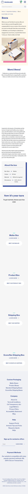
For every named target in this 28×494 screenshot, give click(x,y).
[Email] (8, 444)
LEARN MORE (13, 238)
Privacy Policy (14, 409)
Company (14, 396)
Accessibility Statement (14, 411)
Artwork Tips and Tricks (14, 425)
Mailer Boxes (14, 383)
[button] (25, 6)
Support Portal (14, 423)
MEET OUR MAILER (14, 243)
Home (3, 11)
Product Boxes (14, 385)
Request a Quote (14, 428)
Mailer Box (14, 235)
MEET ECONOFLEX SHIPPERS (14, 363)
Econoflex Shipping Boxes (14, 390)
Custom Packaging (14, 380)
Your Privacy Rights (21, 479)
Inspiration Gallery (11, 11)
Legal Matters (14, 407)
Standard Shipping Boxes (14, 388)
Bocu (19, 11)
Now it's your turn (14, 195)
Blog (14, 414)
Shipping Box (14, 315)
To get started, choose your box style (14, 201)
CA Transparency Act (14, 404)
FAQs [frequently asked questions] (14, 430)
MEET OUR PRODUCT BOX (14, 283)
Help (14, 420)
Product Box (14, 275)
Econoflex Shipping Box (14, 355)
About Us (14, 400)
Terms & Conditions (14, 402)
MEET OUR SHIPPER (14, 323)
